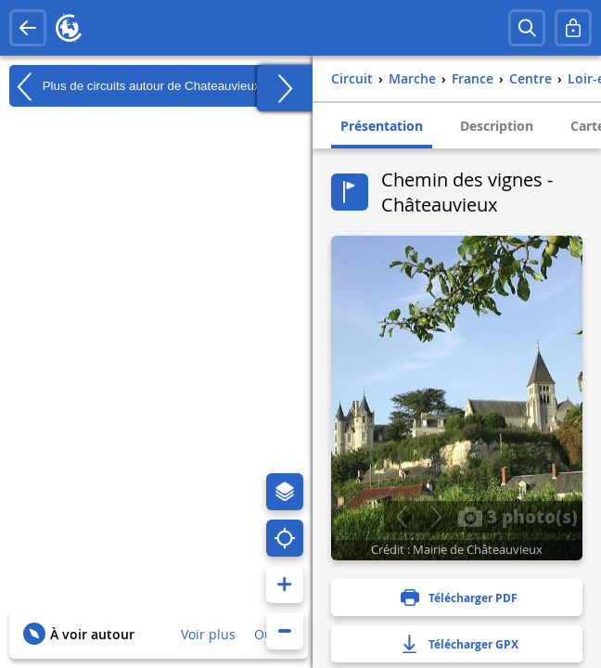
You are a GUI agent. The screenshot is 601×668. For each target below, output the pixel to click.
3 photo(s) (517, 516)
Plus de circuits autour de (135, 86)
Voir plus (208, 634)
